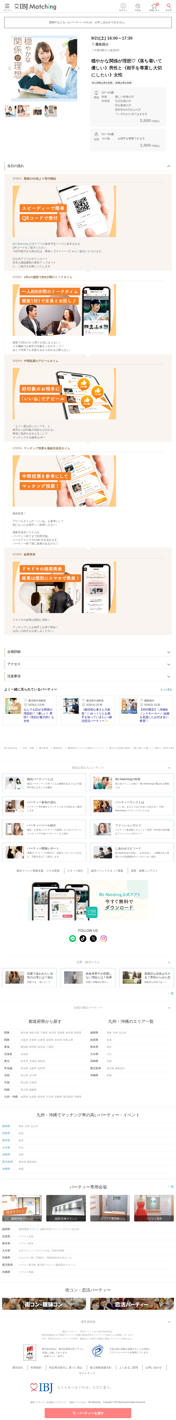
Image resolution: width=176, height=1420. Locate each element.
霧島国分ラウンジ (65, 1266)
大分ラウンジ (26, 1252)
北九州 (122, 1034)
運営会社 (16, 1370)
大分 (109, 1056)
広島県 (33, 1084)
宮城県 (33, 1063)
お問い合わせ (136, 1370)
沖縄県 (77, 1098)
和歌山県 (68, 1041)
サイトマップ (156, 1370)
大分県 (50, 1098)
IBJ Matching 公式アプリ (27, 243)
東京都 (24, 1034)
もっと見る (166, 689)
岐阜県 (41, 1049)
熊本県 (41, 1098)
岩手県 (24, 1063)
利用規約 (31, 1370)
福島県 (41, 1063)
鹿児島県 (68, 1098)
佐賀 (109, 1041)
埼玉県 (52, 1034)
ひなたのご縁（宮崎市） (32, 1259)
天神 (115, 1034)
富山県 (24, 1077)
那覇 (109, 1077)
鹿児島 (110, 1070)
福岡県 (24, 1098)
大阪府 (24, 1041)
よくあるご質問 (114, 1370)
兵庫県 (41, 1041)
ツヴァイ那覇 (26, 1274)
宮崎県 (58, 1098)
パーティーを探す (88, 1413)
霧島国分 (120, 1070)
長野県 (41, 1070)
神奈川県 (34, 1034)
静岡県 (33, 1049)
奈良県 (58, 1041)
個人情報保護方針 (90, 1370)
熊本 (109, 1049)
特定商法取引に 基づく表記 (58, 1370)
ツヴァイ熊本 (26, 1245)
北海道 (24, 1056)
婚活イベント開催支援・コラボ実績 (43, 871)
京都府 (33, 1041)
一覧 (171, 994)
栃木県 (69, 1034)
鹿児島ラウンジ (45, 1266)
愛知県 (24, 1049)
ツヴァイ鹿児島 (27, 1266)
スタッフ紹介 (78, 871)
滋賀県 (50, 1041)
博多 (109, 1034)
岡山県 (24, 1084)
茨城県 (61, 1034)
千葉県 (44, 1034)
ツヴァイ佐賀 (26, 1238)
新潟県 (24, 1070)
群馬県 (77, 1034)
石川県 (33, 1077)
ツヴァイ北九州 (70, 1231)
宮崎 (109, 1063)
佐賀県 (33, 1098)
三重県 (50, 1049)
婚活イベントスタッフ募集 (106, 871)
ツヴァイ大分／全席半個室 (49, 1252)
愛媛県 (33, 1091)
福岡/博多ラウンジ (29, 1231)
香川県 (24, 1091)
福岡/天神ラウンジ (50, 1231)
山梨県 (33, 1070)
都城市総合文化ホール (59, 1259)
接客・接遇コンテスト (140, 871)
